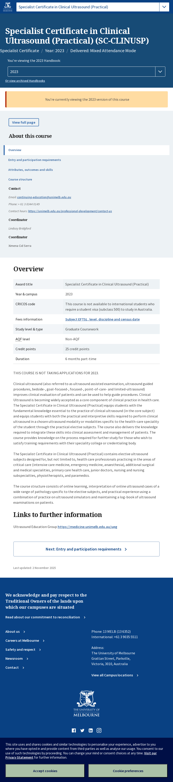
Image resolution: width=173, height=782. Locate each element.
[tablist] (92, 6)
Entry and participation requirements (34, 160)
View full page (23, 122)
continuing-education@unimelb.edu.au (44, 197)
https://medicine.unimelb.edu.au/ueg (87, 526)
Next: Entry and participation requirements (83, 549)
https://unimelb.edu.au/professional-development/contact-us (70, 211)
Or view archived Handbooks (25, 81)
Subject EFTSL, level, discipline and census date (102, 319)
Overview (14, 150)
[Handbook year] (86, 72)
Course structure (20, 179)
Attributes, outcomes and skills (30, 170)
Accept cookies (45, 771)
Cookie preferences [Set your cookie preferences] (128, 771)
